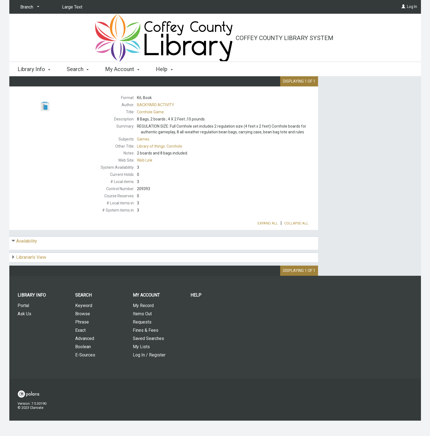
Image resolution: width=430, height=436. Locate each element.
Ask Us (24, 329)
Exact (80, 345)
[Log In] (403, 6)
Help (195, 310)
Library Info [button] (34, 69)
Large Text (72, 7)
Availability (26, 256)
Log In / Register (149, 370)
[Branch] (29, 7)
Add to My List (368, 96)
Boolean (83, 362)
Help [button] (164, 69)
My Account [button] (122, 69)
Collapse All (296, 239)
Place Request (354, 84)
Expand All (268, 239)
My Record (143, 321)
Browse (82, 329)
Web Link (144, 160)
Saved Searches (148, 353)
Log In (412, 6)
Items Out (142, 329)
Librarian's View (31, 272)
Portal (23, 321)
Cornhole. (160, 146)
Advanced (84, 353)
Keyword (83, 321)
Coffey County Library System (284, 38)
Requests (142, 337)
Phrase (82, 337)
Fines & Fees (145, 345)
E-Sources (85, 370)
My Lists (141, 362)
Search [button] (78, 69)
